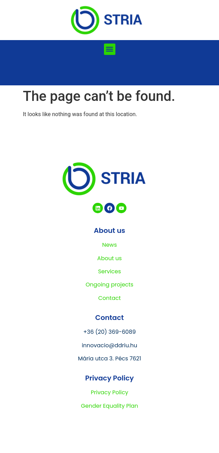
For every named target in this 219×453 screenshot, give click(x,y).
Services (109, 271)
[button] (109, 49)
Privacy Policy (109, 392)
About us (109, 258)
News (109, 245)
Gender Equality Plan (109, 406)
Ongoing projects (109, 285)
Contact (109, 298)
